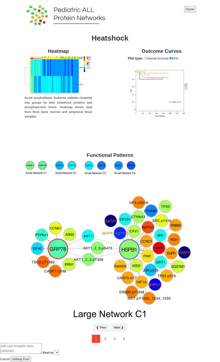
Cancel (5, 359)
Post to (48, 352)
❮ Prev (101, 327)
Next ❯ (119, 327)
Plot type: (135, 58)
